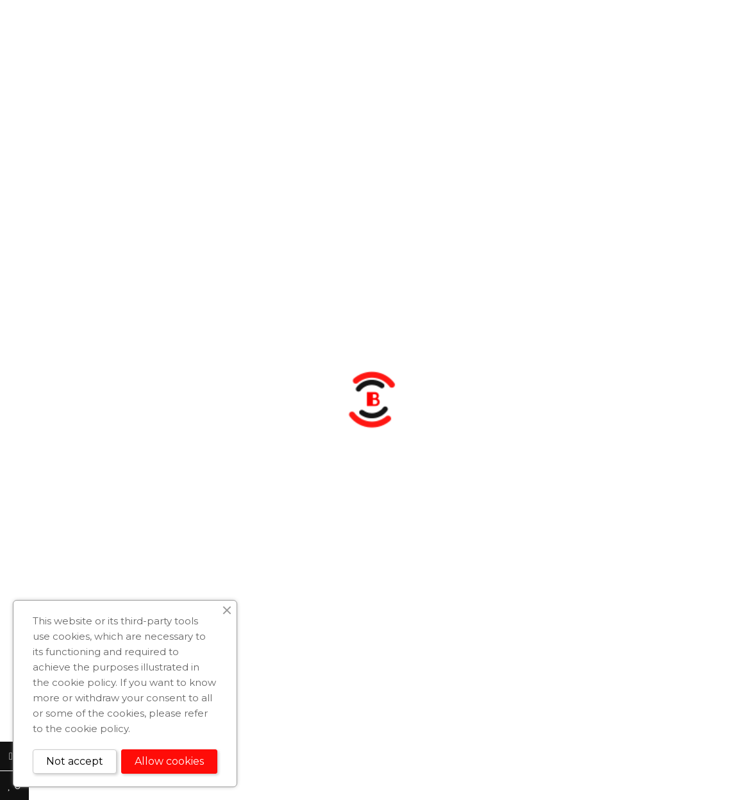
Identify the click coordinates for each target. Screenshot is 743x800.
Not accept (74, 761)
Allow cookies (169, 761)
